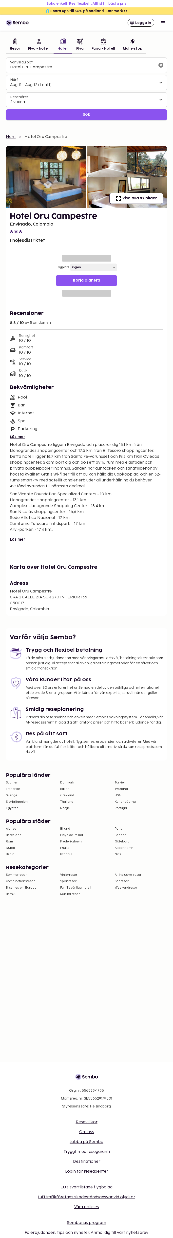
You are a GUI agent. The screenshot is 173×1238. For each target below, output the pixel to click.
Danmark (67, 782)
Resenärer (19, 97)
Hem (11, 136)
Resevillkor (86, 1122)
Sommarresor (16, 875)
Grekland (67, 795)
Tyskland (121, 789)
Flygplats (62, 267)
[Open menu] (163, 23)
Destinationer (86, 1161)
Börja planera (86, 280)
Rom (9, 841)
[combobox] (82, 67)
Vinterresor (68, 875)
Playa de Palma (71, 835)
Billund (65, 829)
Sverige (11, 795)
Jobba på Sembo (86, 1142)
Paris (118, 829)
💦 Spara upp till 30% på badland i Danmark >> (86, 11)
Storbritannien (17, 802)
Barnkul (11, 894)
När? (14, 80)
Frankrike (13, 789)
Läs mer (17, 436)
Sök (86, 114)
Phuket (65, 848)
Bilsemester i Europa (21, 888)
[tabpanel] (86, 88)
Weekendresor (126, 888)
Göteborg (122, 841)
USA (118, 795)
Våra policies (86, 1207)
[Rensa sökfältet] (161, 65)
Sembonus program (86, 1222)
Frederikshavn (71, 841)
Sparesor (122, 881)
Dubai (10, 848)
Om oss (86, 1132)
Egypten (12, 808)
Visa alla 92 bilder (136, 198)
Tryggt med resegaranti (86, 1151)
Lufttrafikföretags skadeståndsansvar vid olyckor (86, 1197)
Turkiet (120, 782)
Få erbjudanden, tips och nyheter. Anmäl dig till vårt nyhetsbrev (86, 1232)
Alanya (11, 829)
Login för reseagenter (86, 1171)
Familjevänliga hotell (75, 888)
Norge (65, 808)
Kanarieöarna (125, 802)
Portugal (121, 808)
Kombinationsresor (20, 881)
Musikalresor (70, 894)
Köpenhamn (124, 848)
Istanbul (66, 854)
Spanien (12, 782)
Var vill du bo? (21, 62)
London (121, 835)
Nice (118, 854)
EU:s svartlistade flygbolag (86, 1187)
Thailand (66, 802)
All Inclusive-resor (128, 875)
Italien (64, 789)
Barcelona (13, 835)
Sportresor (68, 881)
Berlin (10, 854)
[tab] (15, 45)
